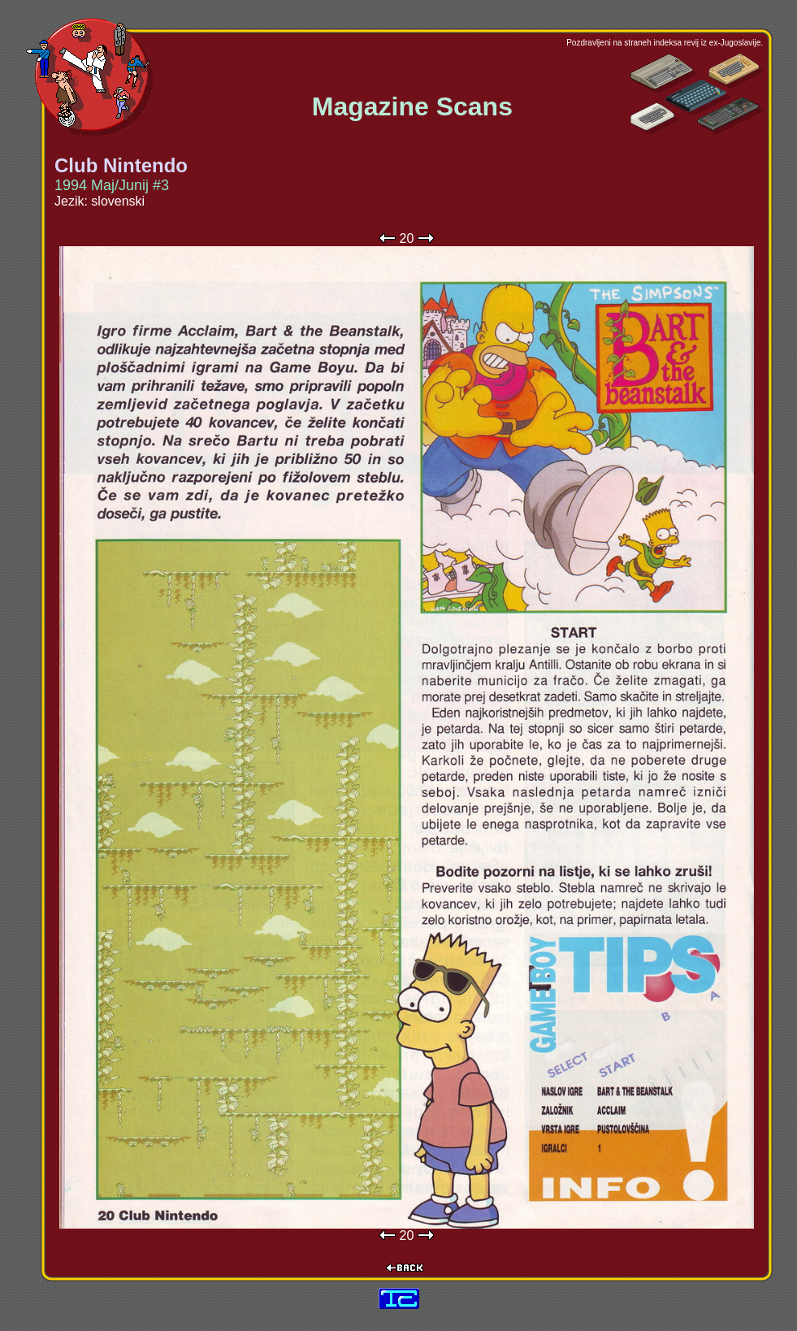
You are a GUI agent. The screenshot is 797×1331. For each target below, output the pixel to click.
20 (407, 238)
